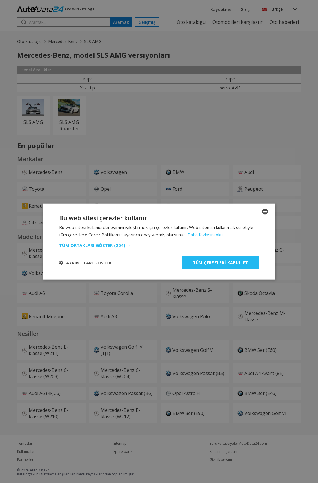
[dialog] (159, 241)
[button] (159, 245)
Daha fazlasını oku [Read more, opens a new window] (205, 234)
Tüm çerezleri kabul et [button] (220, 262)
